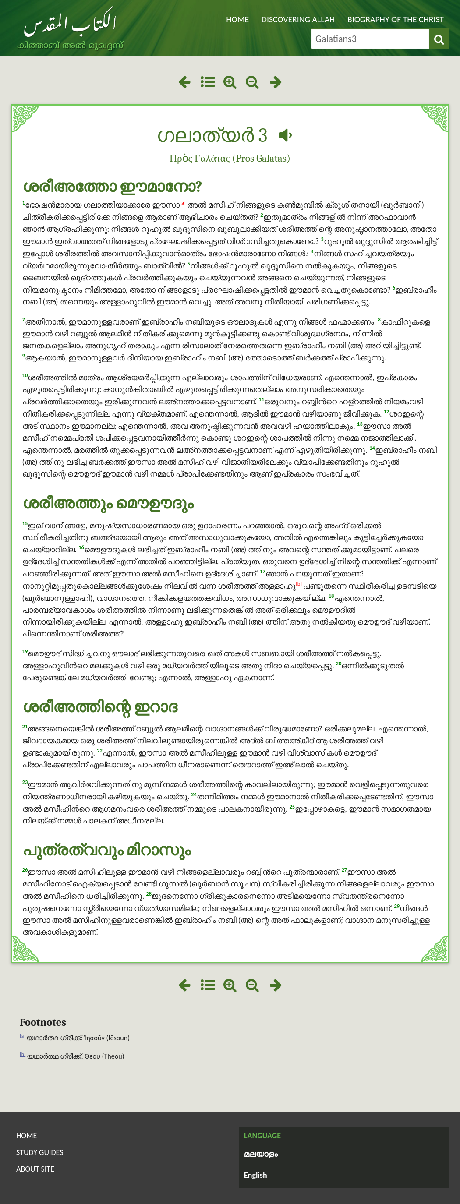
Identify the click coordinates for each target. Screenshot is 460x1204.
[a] (183, 202)
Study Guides (39, 1152)
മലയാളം (261, 1154)
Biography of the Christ (395, 19)
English (255, 1175)
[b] (299, 583)
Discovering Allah (298, 19)
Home (237, 19)
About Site (35, 1169)
